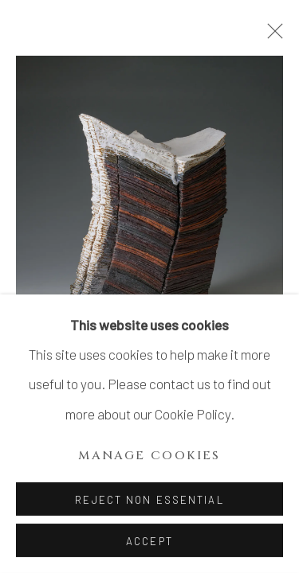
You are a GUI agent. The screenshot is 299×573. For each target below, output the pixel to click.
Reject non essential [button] (149, 499)
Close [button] (271, 36)
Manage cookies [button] (149, 455)
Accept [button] (149, 541)
